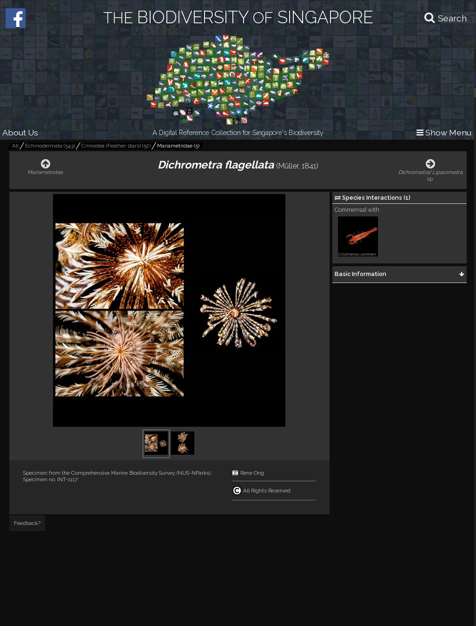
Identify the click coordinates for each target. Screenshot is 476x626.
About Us (20, 132)
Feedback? (27, 523)
